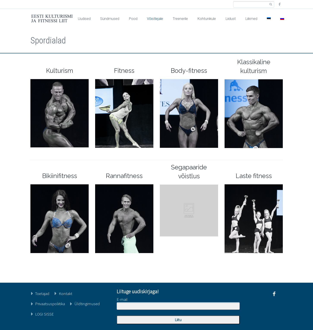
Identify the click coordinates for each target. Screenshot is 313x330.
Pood (133, 18)
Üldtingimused (87, 303)
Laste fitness (254, 176)
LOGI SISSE (44, 314)
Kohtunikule (206, 18)
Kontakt (65, 293)
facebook (279, 4)
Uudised (84, 18)
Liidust (230, 18)
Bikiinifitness (59, 176)
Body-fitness (189, 70)
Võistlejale (155, 18)
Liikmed (251, 18)
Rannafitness (124, 176)
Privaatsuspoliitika (50, 303)
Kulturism (59, 70)
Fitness (124, 70)
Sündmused (109, 18)
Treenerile (180, 18)
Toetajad (42, 293)
